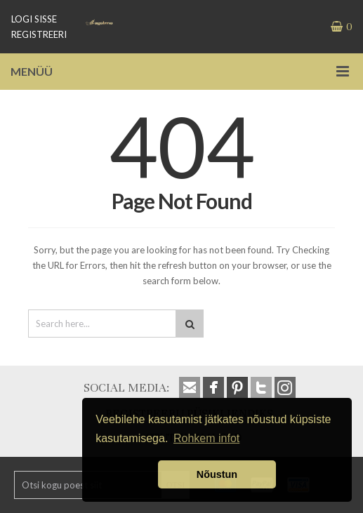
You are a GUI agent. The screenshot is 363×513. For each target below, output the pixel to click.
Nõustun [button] (217, 474)
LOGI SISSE (34, 19)
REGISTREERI (39, 34)
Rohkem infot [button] (206, 438)
